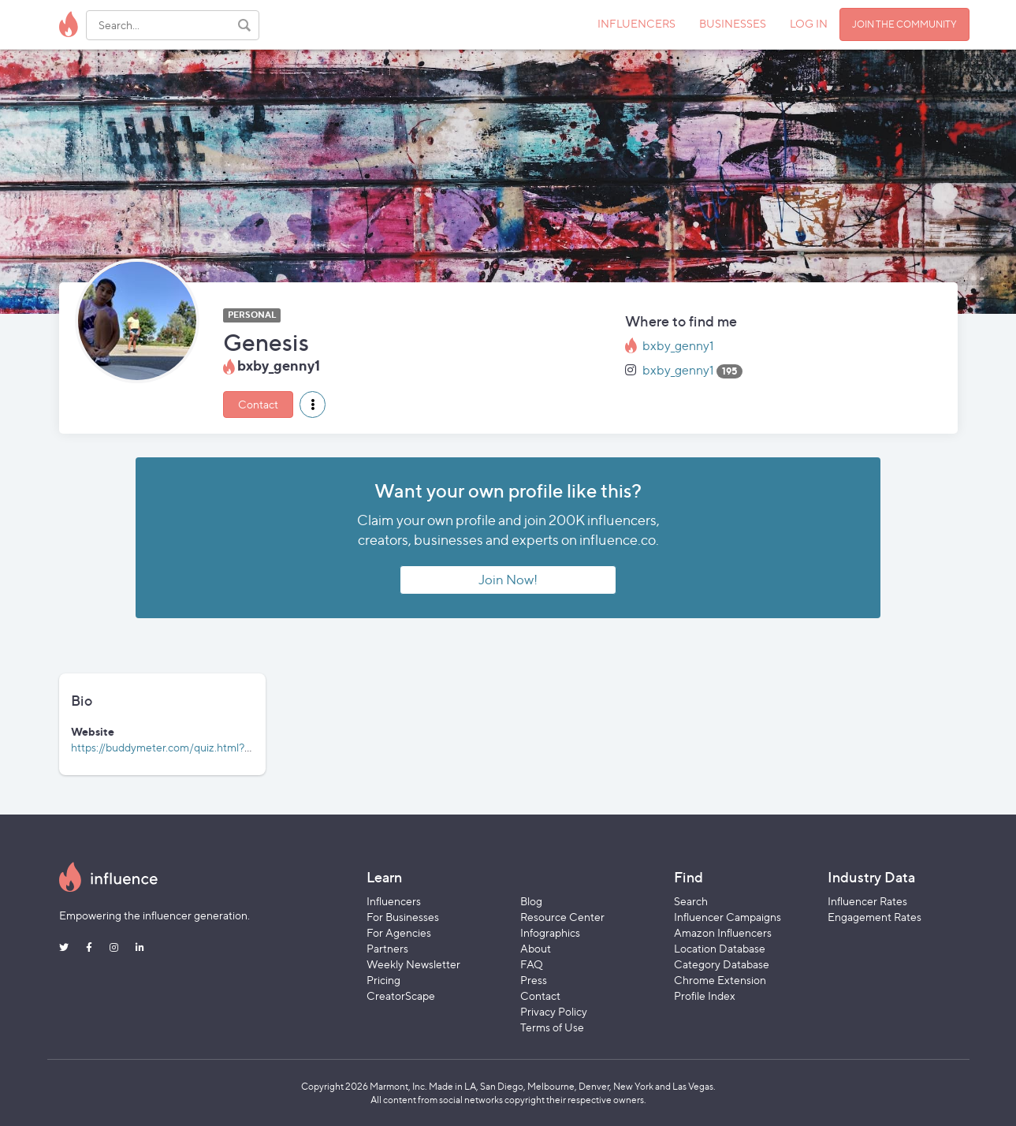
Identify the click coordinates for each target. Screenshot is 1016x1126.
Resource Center (562, 916)
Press (533, 979)
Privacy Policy (553, 1011)
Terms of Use (552, 1027)
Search (691, 901)
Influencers (394, 901)
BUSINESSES (732, 23)
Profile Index (704, 995)
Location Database (719, 948)
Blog (531, 901)
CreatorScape (401, 995)
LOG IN (809, 23)
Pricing (383, 979)
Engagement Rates (874, 916)
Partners (387, 948)
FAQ (531, 964)
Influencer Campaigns (727, 916)
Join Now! (508, 579)
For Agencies (399, 932)
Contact (258, 404)
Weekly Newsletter (413, 964)
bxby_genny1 (678, 345)
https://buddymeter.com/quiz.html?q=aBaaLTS (184, 747)
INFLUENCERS (636, 23)
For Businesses (403, 916)
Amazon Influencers (723, 932)
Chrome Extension (720, 979)
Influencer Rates (867, 901)
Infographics (550, 932)
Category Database (721, 964)
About (535, 948)
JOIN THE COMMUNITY (904, 24)
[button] (313, 404)
